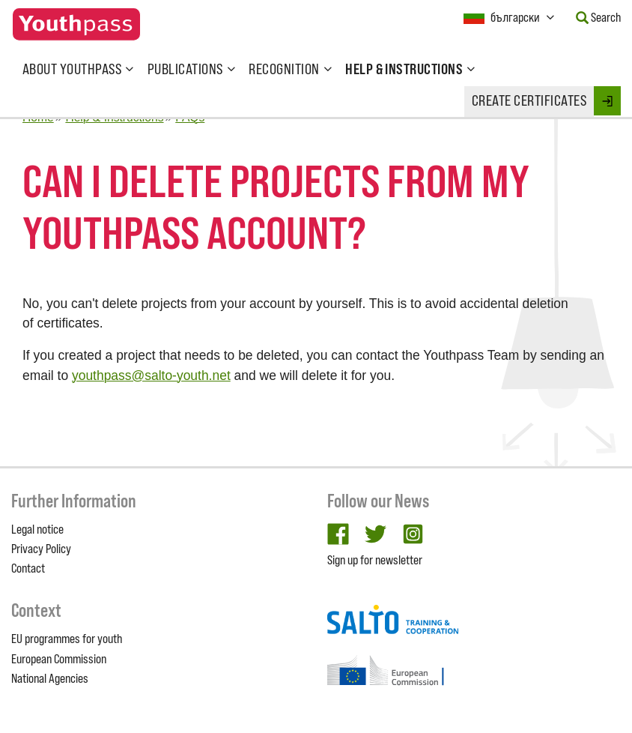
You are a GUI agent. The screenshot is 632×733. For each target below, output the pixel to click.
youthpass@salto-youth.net (151, 375)
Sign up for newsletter (374, 559)
